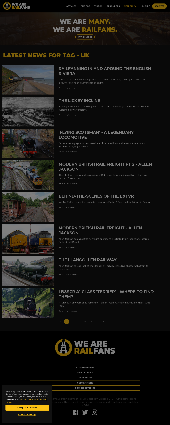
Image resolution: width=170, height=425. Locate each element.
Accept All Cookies (27, 408)
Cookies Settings (27, 415)
